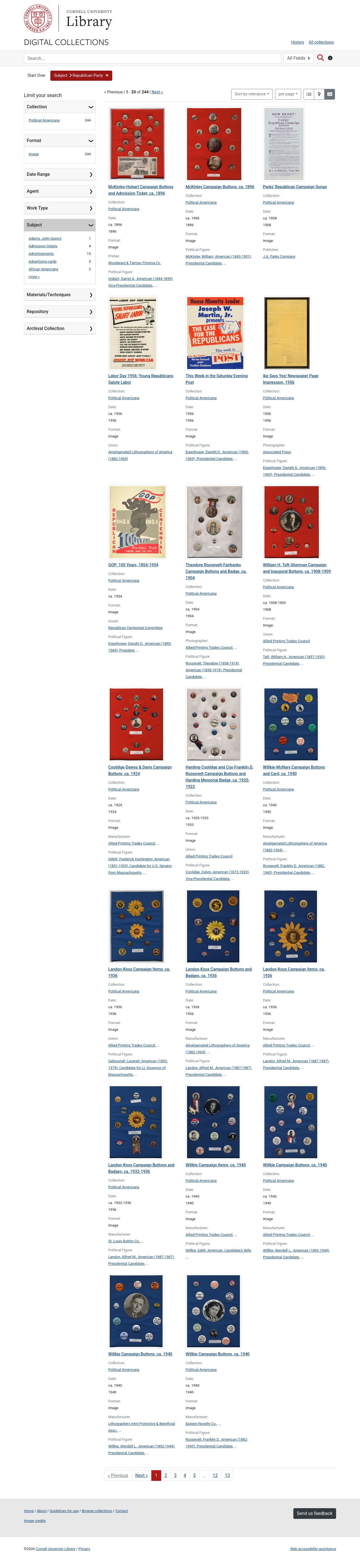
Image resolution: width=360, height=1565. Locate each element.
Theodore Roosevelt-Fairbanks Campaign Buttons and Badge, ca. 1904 (216, 571)
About (41, 1511)
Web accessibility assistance (313, 1549)
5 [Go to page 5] (194, 1475)
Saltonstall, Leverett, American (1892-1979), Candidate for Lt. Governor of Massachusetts (138, 1068)
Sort (250, 94)
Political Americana (44, 120)
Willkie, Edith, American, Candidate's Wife (218, 1250)
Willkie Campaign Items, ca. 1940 (216, 1165)
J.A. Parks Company (279, 256)
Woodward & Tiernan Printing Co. (134, 263)
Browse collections (97, 1511)
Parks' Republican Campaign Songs (295, 187)
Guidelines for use (64, 1511)
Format (34, 140)
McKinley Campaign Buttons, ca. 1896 (220, 187)
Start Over (37, 75)
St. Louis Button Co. (124, 1241)
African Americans (43, 269)
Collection (37, 106)
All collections (321, 42)
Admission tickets (43, 246)
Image (34, 154)
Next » (157, 92)
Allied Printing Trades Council (209, 647)
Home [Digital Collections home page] (28, 1511)
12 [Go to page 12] (215, 1475)
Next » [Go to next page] (141, 1475)
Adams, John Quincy (45, 238)
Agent (33, 191)
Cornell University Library (55, 1549)
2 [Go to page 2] (166, 1475)
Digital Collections (66, 41)
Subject (34, 225)
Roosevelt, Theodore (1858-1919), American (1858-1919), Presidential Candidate (214, 670)
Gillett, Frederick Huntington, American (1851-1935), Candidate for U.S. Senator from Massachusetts (140, 866)
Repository (37, 311)
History (297, 42)
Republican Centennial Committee (135, 628)
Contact (121, 1511)
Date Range (38, 174)
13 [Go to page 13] (227, 1475)
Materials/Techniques (49, 294)
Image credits (35, 1521)
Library (88, 19)
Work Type (37, 208)
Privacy (84, 1549)
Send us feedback (314, 1513)
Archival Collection (45, 328)
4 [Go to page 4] (185, 1475)
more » (34, 277)
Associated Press (277, 452)
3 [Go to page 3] (175, 1475)
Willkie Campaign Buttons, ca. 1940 (295, 1165)
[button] (81, 76)
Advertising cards (43, 261)
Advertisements (41, 254)
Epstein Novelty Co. (201, 1424)
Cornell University (38, 19)
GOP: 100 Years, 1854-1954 (133, 565)
